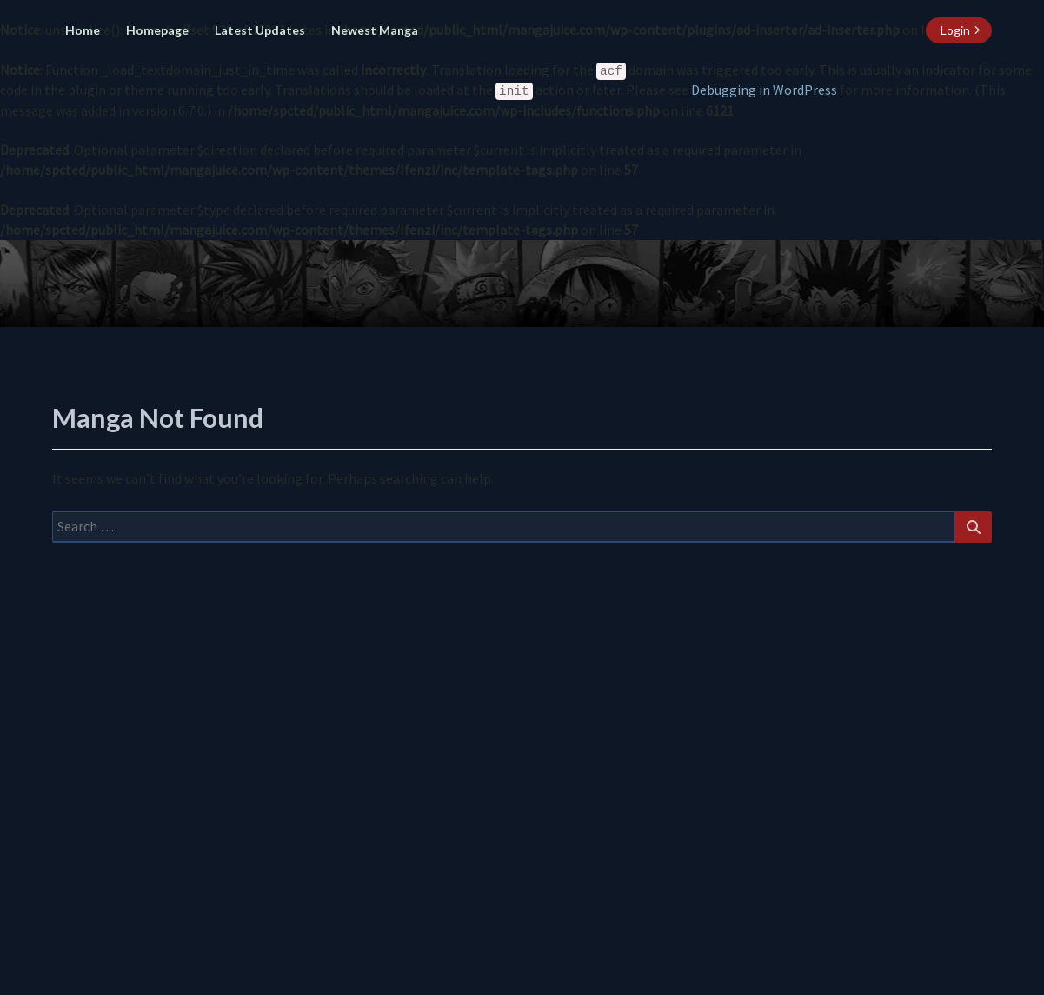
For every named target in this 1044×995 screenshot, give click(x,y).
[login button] (959, 30)
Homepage (157, 30)
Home (82, 30)
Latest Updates (260, 30)
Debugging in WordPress (764, 89)
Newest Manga (374, 30)
